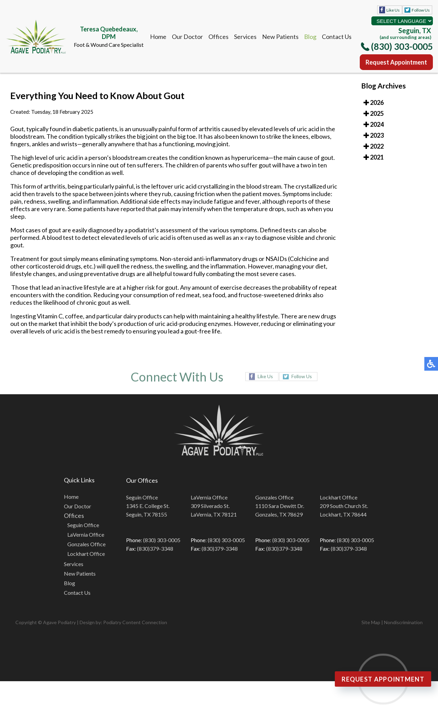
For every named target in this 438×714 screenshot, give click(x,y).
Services (245, 36)
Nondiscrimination (403, 622)
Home (158, 36)
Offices (218, 36)
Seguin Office (83, 525)
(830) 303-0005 (402, 46)
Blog (310, 36)
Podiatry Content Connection (135, 622)
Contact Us (337, 36)
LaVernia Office (85, 534)
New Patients (280, 36)
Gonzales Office (86, 544)
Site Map (370, 622)
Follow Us (421, 10)
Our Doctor (187, 36)
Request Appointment (396, 62)
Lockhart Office (86, 553)
